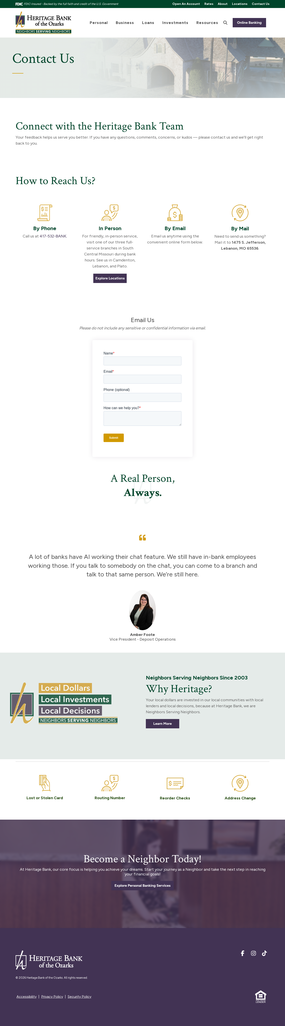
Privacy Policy (52, 996)
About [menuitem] (223, 4)
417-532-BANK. (53, 236)
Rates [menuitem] (208, 4)
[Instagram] (254, 954)
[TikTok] (264, 954)
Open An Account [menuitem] (186, 4)
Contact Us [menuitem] (260, 4)
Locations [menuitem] (239, 4)
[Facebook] (243, 954)
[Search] (225, 22)
